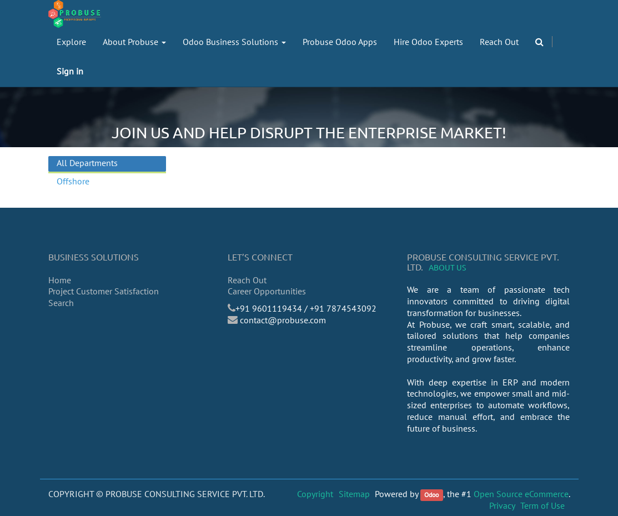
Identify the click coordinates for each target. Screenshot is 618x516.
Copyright (315, 493)
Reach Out (247, 279)
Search (61, 302)
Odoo (431, 494)
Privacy (502, 505)
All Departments (87, 162)
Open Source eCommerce (521, 493)
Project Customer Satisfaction (103, 291)
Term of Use (542, 505)
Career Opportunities (267, 291)
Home (59, 279)
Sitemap (354, 493)
